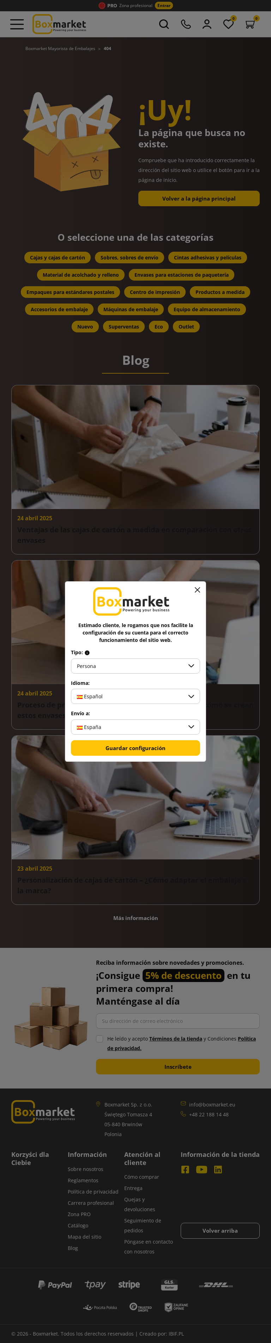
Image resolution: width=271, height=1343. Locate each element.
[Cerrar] (197, 590)
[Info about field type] (87, 652)
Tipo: (80, 652)
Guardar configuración (135, 748)
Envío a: (80, 713)
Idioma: (80, 683)
